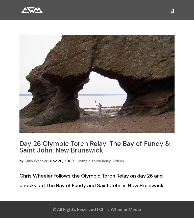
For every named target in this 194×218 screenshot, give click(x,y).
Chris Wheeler (36, 161)
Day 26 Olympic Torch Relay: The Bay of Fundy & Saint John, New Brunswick (94, 147)
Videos (118, 161)
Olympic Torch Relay (94, 161)
